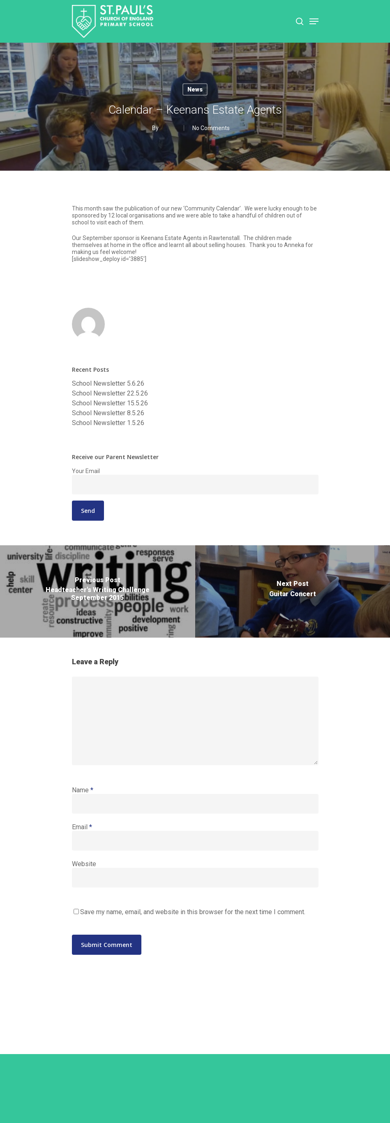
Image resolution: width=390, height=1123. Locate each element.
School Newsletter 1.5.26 (108, 423)
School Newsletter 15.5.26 (110, 403)
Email (82, 827)
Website (84, 864)
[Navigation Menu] (313, 21)
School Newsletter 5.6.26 (108, 383)
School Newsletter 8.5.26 (108, 413)
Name (82, 790)
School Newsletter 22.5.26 (110, 393)
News (195, 89)
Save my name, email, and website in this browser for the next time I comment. (192, 912)
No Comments (211, 128)
